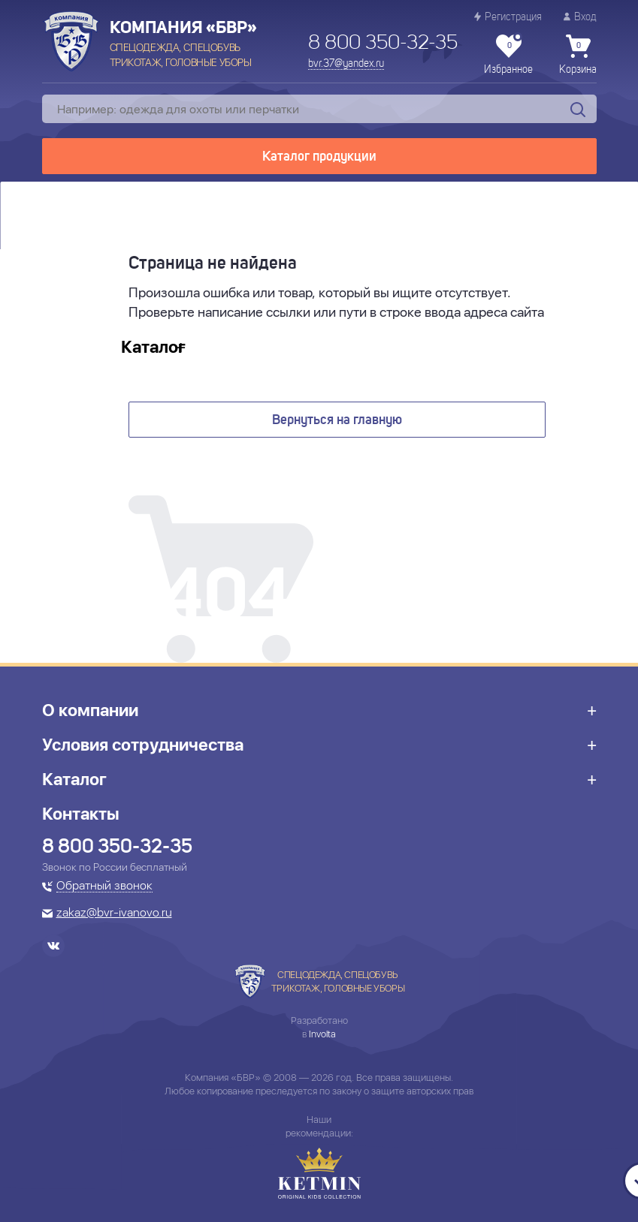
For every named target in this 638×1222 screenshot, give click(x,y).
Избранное (508, 55)
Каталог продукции (319, 157)
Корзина (578, 55)
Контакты (80, 813)
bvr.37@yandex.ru (346, 64)
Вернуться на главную (337, 420)
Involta (322, 1034)
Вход (580, 17)
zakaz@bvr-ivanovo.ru (114, 913)
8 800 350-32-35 (383, 44)
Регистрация (508, 17)
